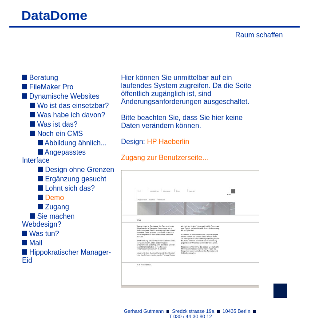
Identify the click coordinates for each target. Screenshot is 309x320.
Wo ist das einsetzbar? (69, 105)
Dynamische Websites (60, 96)
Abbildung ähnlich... (72, 143)
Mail (32, 243)
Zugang (53, 207)
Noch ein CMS (56, 133)
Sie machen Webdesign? (48, 220)
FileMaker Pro (47, 87)
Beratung (40, 77)
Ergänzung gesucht (72, 179)
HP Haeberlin (168, 141)
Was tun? (40, 233)
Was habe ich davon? (67, 115)
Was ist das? (53, 124)
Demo (51, 197)
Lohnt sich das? (66, 188)
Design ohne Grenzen (76, 169)
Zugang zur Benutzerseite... (164, 157)
